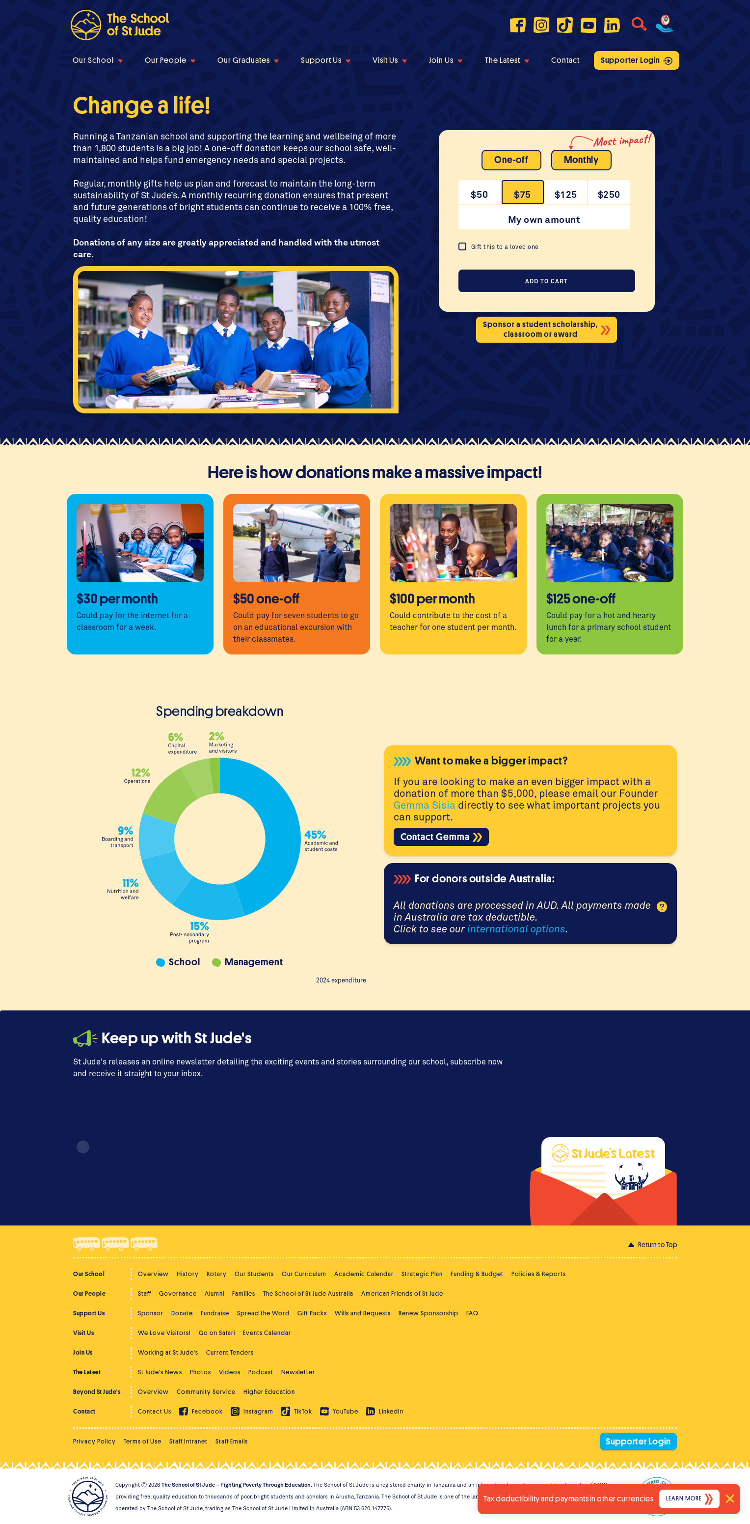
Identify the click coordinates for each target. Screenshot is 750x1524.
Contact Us (154, 1411)
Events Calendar (267, 1333)
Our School (98, 60)
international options (516, 928)
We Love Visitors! (164, 1333)
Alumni (214, 1293)
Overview (153, 1274)
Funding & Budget (477, 1274)
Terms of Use (142, 1441)
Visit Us (390, 60)
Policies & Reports (538, 1274)
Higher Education (269, 1391)
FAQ (472, 1313)
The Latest (507, 60)
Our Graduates (248, 60)
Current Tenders (230, 1352)
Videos (230, 1372)
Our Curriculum (304, 1274)
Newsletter (298, 1372)
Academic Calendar (364, 1274)
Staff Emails (231, 1441)
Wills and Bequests (363, 1313)
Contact (565, 60)
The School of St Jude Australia (308, 1293)
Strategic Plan (422, 1274)
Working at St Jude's (168, 1352)
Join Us (445, 60)
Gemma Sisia (424, 805)
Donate (182, 1313)
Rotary (217, 1274)
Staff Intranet (188, 1441)
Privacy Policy (94, 1441)
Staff (144, 1293)
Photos (200, 1372)
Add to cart (546, 280)
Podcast (260, 1372)
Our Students (254, 1274)
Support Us (325, 60)
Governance (178, 1293)
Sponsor (150, 1313)
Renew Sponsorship (428, 1313)
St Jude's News (160, 1372)
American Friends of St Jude (402, 1293)
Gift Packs (312, 1313)
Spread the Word (263, 1313)
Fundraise (215, 1313)
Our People (170, 60)
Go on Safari (217, 1333)
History (188, 1274)
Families (243, 1293)
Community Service (206, 1391)
